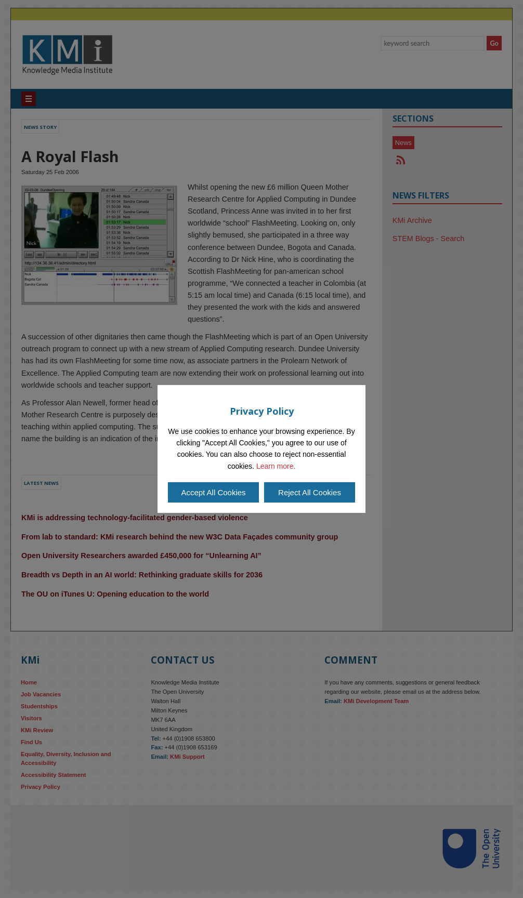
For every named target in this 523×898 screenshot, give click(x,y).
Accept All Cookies (213, 492)
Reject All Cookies (309, 492)
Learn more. (275, 466)
